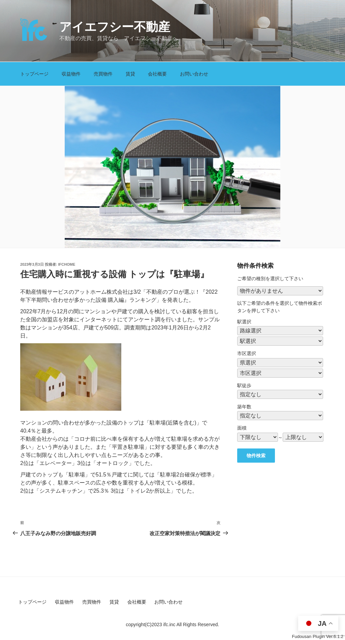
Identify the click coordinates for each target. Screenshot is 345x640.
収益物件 (71, 74)
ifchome (66, 264)
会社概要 (157, 74)
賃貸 (130, 74)
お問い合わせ (194, 74)
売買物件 (103, 74)
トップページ (34, 74)
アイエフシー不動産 (114, 27)
